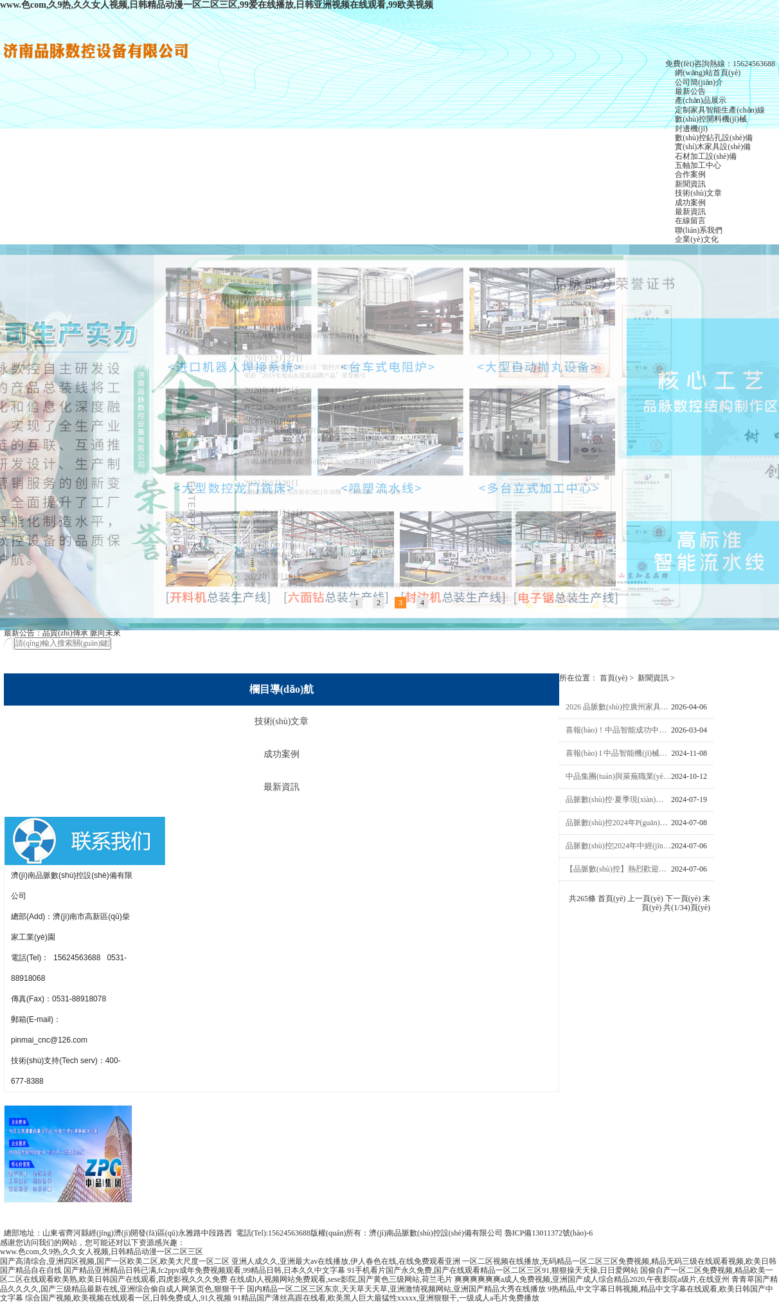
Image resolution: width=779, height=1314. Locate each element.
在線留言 (690, 220)
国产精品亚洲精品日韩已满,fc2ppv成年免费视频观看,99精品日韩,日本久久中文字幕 (204, 1272)
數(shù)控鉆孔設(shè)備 (714, 137)
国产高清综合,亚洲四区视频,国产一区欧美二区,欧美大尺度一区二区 (114, 1262)
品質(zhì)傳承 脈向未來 (81, 634)
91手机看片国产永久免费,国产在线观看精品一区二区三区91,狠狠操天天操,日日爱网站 (492, 1272)
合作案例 (690, 174)
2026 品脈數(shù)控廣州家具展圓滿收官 (618, 708)
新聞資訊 (690, 183)
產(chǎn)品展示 (700, 100)
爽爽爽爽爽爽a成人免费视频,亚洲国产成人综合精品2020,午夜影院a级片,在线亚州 (592, 1281)
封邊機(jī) (691, 128)
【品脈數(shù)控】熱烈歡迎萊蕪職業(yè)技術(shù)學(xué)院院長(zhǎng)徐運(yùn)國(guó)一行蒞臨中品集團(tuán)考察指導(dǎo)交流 (618, 870)
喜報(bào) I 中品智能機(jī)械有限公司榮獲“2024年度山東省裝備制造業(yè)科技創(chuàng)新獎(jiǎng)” (618, 754)
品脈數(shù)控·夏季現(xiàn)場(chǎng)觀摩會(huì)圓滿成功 (618, 800)
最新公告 (690, 91)
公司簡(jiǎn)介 (699, 82)
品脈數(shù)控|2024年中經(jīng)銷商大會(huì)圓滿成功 (618, 847)
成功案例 (690, 202)
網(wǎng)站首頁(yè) (707, 72)
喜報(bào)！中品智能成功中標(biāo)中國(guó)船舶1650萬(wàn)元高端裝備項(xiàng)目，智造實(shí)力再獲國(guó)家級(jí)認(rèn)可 (618, 731)
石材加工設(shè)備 (706, 156)
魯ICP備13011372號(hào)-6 (549, 1234)
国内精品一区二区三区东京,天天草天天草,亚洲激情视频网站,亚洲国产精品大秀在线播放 (396, 1290)
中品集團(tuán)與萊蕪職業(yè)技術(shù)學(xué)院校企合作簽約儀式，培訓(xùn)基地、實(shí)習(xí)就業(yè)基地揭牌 (618, 777)
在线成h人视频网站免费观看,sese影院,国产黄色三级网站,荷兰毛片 (340, 1281)
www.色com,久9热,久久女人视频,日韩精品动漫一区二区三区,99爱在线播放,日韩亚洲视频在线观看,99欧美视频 (216, 5)
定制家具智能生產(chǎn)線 (719, 109)
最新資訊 (690, 211)
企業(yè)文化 (696, 239)
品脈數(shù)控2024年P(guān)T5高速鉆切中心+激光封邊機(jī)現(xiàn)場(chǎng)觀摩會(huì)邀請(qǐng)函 (618, 823)
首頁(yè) (613, 679)
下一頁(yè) (683, 899)
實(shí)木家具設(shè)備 (713, 146)
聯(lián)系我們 (698, 230)
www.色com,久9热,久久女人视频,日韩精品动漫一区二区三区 (101, 1253)
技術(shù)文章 (698, 192)
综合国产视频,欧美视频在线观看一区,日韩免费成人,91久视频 (128, 1299)
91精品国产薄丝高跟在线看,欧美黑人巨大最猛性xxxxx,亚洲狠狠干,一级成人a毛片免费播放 (386, 1299)
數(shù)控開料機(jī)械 (710, 118)
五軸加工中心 (698, 165)
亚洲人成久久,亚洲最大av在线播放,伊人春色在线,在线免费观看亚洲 (345, 1262)
